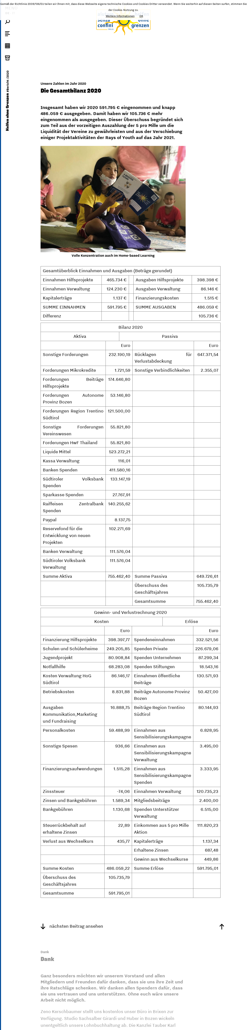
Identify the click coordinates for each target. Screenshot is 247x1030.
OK (141, 16)
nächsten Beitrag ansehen (72, 926)
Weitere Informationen (120, 16)
